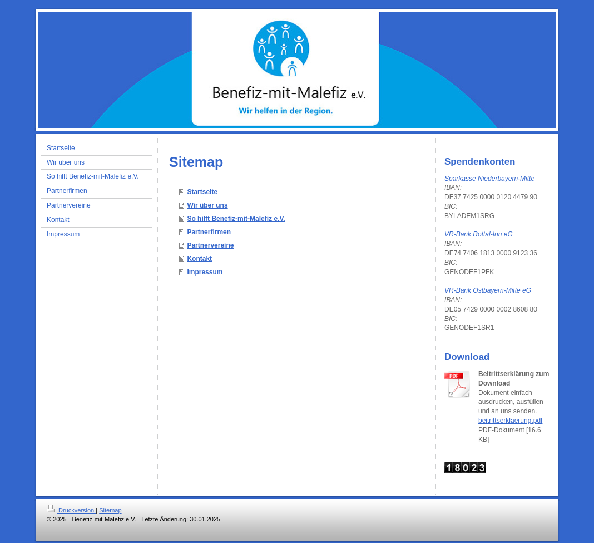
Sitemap (110, 510)
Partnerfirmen (209, 232)
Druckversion (71, 510)
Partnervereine (210, 245)
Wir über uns (207, 205)
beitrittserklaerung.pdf (510, 420)
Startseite (202, 192)
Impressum (204, 272)
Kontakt (199, 259)
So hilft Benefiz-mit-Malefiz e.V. (236, 219)
